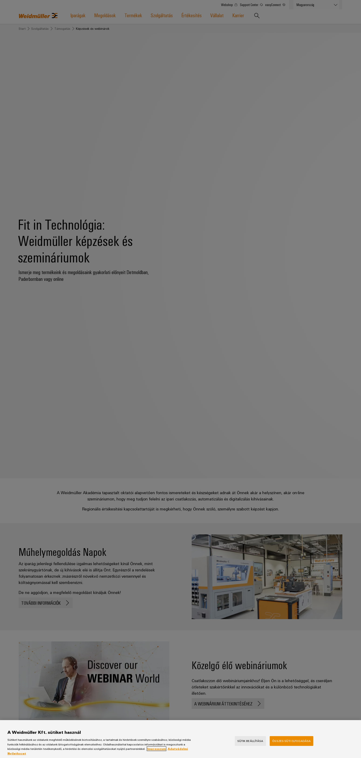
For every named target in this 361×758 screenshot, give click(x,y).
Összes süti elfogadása (291, 745)
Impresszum (156, 753)
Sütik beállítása (250, 745)
